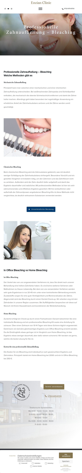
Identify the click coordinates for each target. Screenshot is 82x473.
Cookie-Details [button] (65, 468)
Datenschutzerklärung (65, 469)
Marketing (49, 463)
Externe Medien (36, 466)
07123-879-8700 (55, 396)
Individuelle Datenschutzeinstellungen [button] (65, 466)
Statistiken (36, 463)
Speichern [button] (65, 461)
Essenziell (23, 463)
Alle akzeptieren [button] (66, 455)
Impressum (65, 470)
